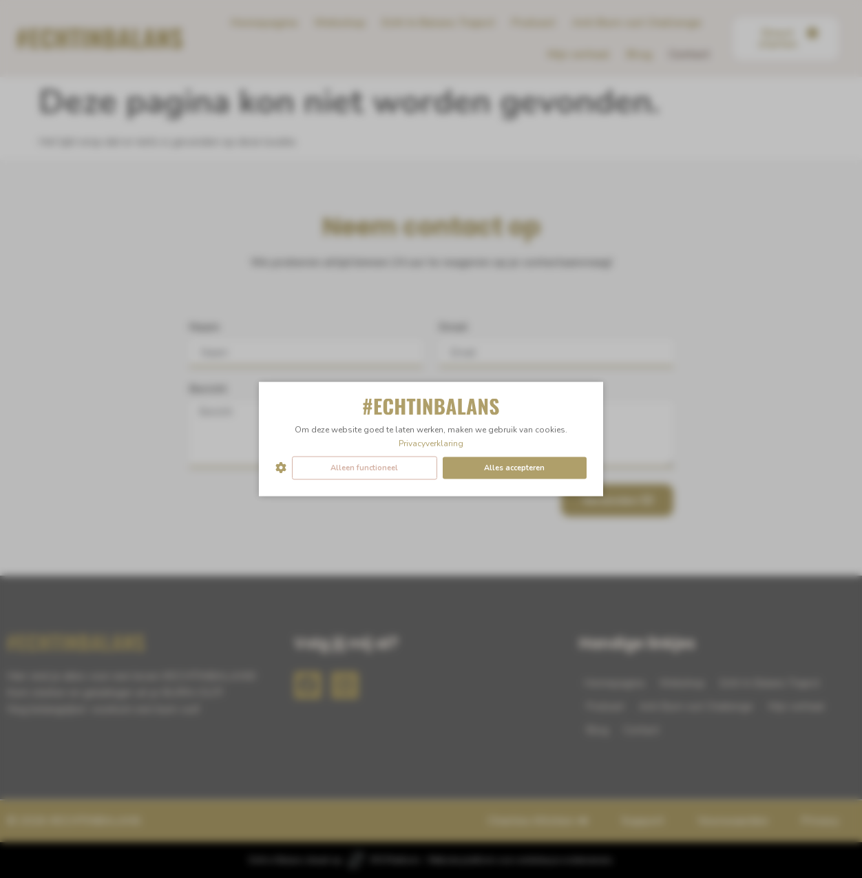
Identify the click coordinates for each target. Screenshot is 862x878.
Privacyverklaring (431, 442)
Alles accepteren (514, 467)
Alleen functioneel (364, 467)
